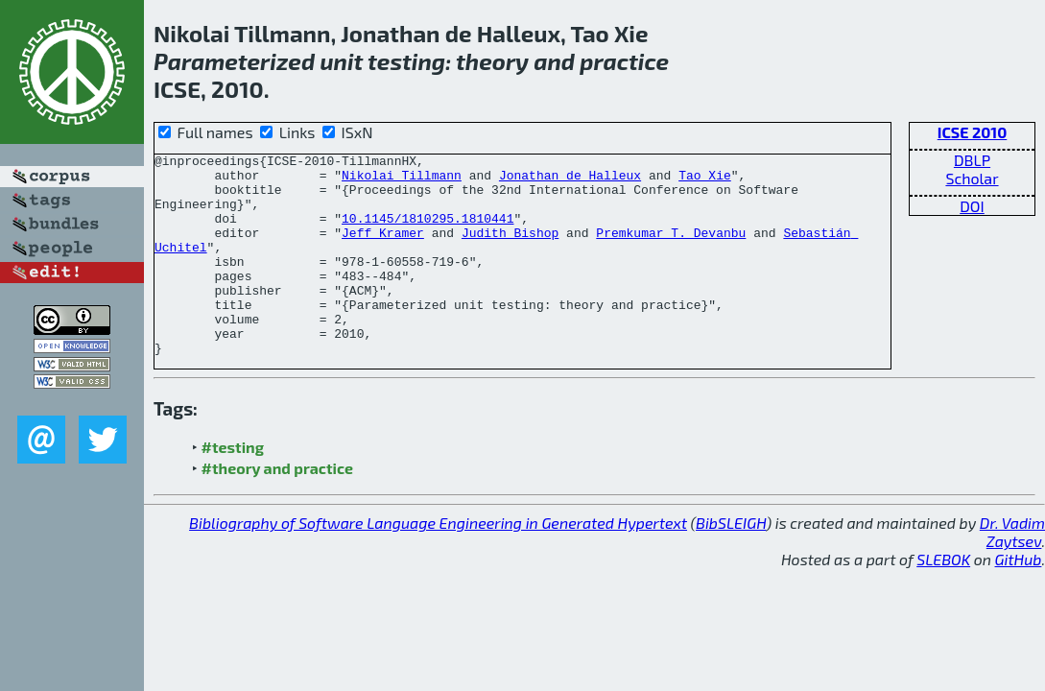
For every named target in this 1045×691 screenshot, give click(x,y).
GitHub (1018, 599)
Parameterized (234, 61)
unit (341, 61)
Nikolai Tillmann (402, 180)
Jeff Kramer (383, 249)
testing (406, 61)
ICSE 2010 (973, 132)
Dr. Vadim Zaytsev (1012, 572)
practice (624, 61)
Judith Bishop (510, 249)
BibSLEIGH (731, 563)
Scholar (971, 178)
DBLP (972, 160)
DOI (972, 206)
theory (492, 61)
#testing (233, 487)
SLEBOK (943, 599)
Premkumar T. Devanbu (671, 249)
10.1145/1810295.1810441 (427, 232)
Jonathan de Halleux (570, 180)
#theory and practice (277, 508)
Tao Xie (704, 180)
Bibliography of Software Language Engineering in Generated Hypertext (438, 563)
